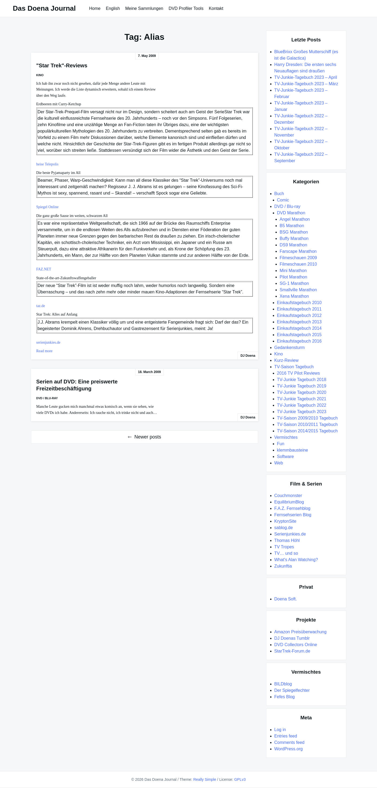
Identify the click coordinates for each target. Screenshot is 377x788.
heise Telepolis (47, 164)
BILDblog (283, 684)
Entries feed (285, 736)
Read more (44, 351)
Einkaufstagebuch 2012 (299, 315)
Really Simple (204, 779)
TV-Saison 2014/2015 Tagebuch (307, 431)
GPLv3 (240, 779)
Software (285, 456)
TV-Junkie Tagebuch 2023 (302, 411)
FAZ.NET (43, 269)
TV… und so (286, 553)
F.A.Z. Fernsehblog (292, 508)
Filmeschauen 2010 (298, 264)
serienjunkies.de (48, 342)
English (113, 8)
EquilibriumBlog (289, 502)
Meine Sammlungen (144, 8)
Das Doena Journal (44, 8)
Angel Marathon (295, 219)
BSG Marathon (294, 232)
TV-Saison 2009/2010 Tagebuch (307, 418)
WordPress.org (288, 749)
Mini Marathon (293, 270)
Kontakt (216, 8)
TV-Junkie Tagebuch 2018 (302, 379)
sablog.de (283, 527)
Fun (281, 443)
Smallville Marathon (298, 290)
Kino (40, 75)
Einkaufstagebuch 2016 (299, 341)
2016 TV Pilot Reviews (298, 373)
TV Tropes (284, 547)
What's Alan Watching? (296, 559)
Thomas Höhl (287, 540)
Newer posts (147, 437)
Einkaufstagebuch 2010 (299, 302)
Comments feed (289, 742)
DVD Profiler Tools (186, 8)
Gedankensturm (289, 347)
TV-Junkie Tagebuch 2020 (302, 392)
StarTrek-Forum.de (292, 651)
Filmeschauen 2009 (298, 257)
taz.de (40, 306)
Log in (280, 729)
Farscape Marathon (298, 251)
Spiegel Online (47, 207)
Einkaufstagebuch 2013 (299, 322)
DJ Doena (247, 356)
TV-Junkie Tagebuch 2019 (302, 386)
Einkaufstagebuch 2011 (299, 309)
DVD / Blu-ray (47, 398)
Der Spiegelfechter (292, 690)
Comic (283, 200)
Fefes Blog (284, 696)
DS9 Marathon (293, 245)
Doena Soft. (285, 599)
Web (278, 463)
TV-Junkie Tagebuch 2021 (302, 399)
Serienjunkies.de (290, 534)
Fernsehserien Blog (293, 515)
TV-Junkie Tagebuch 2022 (302, 405)
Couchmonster (288, 495)
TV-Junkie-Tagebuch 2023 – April (305, 77)
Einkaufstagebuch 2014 (299, 328)
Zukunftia (283, 566)
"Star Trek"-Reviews (61, 65)
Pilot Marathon (293, 277)
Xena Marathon (294, 296)
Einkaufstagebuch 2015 (299, 334)
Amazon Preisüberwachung (300, 632)
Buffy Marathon (294, 238)
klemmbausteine (292, 450)
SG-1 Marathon (294, 283)
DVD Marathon (291, 213)
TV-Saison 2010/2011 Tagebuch (307, 424)
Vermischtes (286, 437)
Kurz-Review (286, 360)
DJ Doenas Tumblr (292, 638)
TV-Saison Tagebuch (294, 366)
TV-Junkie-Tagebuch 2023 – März (306, 83)
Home (95, 8)
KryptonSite (285, 521)
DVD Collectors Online (295, 644)
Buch (279, 193)
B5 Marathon (292, 225)
